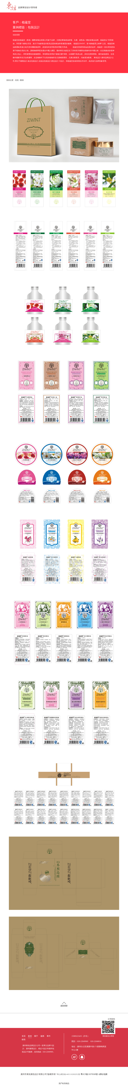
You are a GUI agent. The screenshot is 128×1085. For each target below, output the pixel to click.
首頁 (17, 80)
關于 (36, 1036)
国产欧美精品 (64, 1083)
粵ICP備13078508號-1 (90, 1074)
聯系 (24, 1040)
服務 (42, 1036)
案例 (22, 80)
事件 (48, 1036)
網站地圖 (103, 1074)
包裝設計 (34, 27)
